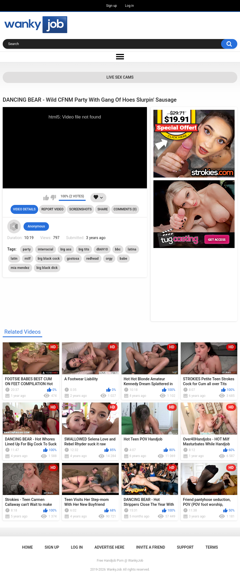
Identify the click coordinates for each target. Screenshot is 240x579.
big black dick (47, 268)
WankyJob (114, 569)
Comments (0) (125, 209)
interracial (45, 249)
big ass (65, 249)
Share (102, 209)
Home (27, 547)
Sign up (111, 6)
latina (132, 249)
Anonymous (36, 226)
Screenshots (80, 209)
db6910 (102, 249)
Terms (211, 547)
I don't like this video (53, 197)
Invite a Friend (150, 547)
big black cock (49, 258)
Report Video (52, 209)
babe (123, 258)
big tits (83, 249)
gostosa (73, 258)
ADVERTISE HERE (109, 547)
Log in (129, 6)
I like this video (46, 197)
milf (28, 258)
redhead (92, 258)
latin (14, 258)
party (27, 249)
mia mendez (20, 268)
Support (185, 547)
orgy (109, 258)
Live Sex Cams (120, 77)
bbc (118, 249)
